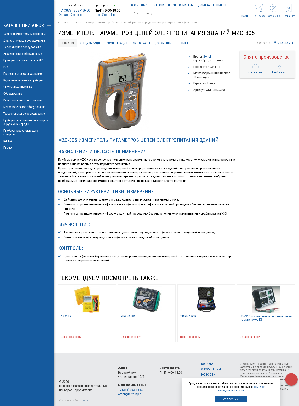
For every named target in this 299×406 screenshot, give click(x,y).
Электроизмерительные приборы (27, 34)
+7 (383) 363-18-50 (74, 10)
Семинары (186, 5)
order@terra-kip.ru (106, 14)
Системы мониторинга (27, 87)
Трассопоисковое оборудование (27, 113)
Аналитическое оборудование (27, 54)
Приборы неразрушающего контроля (27, 132)
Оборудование (27, 93)
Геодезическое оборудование (27, 74)
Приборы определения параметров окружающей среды (27, 122)
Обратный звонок (71, 14)
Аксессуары (141, 43)
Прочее (27, 147)
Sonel (207, 56)
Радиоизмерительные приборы (27, 80)
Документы (164, 43)
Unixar (85, 400)
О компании (140, 5)
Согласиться (231, 398)
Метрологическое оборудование (27, 107)
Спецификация (91, 43)
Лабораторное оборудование (27, 47)
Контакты (219, 5)
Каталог (207, 364)
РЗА (27, 67)
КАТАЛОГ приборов (23, 25)
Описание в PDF (284, 43)
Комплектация (117, 43)
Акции (171, 5)
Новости (158, 5)
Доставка (203, 5)
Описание (68, 43)
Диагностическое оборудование (27, 40)
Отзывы (183, 43)
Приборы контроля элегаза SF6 (27, 60)
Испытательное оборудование (27, 100)
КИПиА (27, 141)
